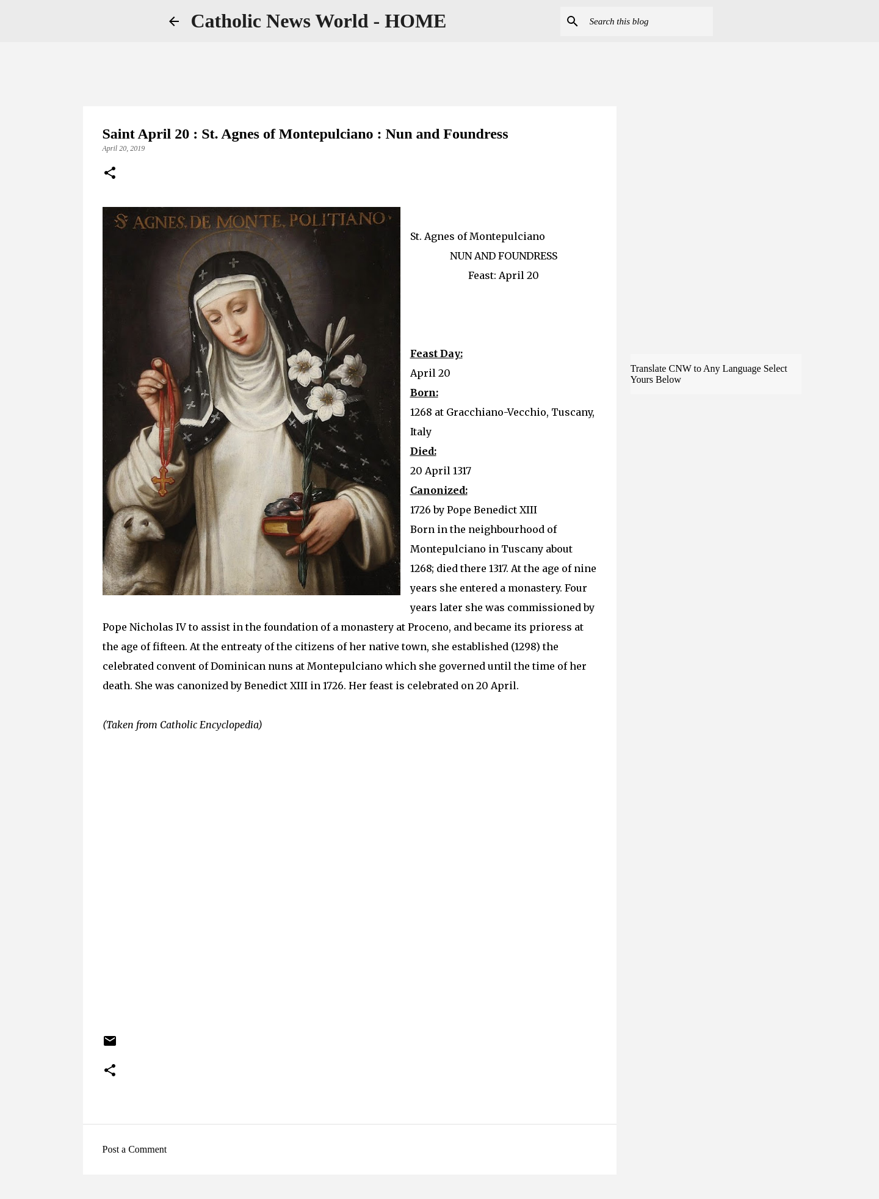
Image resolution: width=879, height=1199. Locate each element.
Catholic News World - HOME (319, 21)
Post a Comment (135, 1149)
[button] (110, 174)
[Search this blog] (649, 21)
